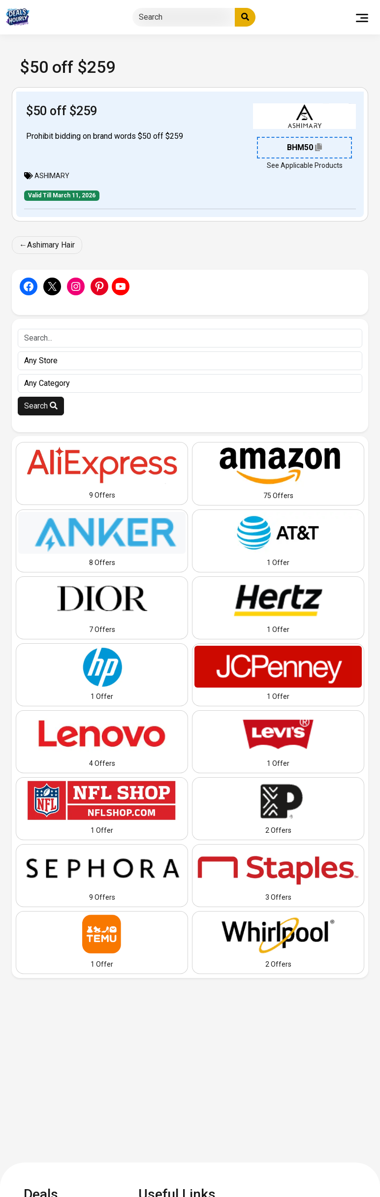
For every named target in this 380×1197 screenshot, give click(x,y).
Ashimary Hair (51, 245)
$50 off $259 (61, 110)
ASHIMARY (51, 176)
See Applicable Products (305, 165)
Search (41, 405)
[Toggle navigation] (362, 17)
